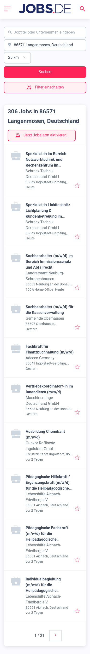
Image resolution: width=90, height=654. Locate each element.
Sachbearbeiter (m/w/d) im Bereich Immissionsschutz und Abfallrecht (49, 262)
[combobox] (45, 32)
